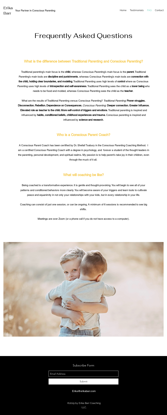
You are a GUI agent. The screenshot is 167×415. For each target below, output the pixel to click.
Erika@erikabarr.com (84, 391)
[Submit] (83, 381)
